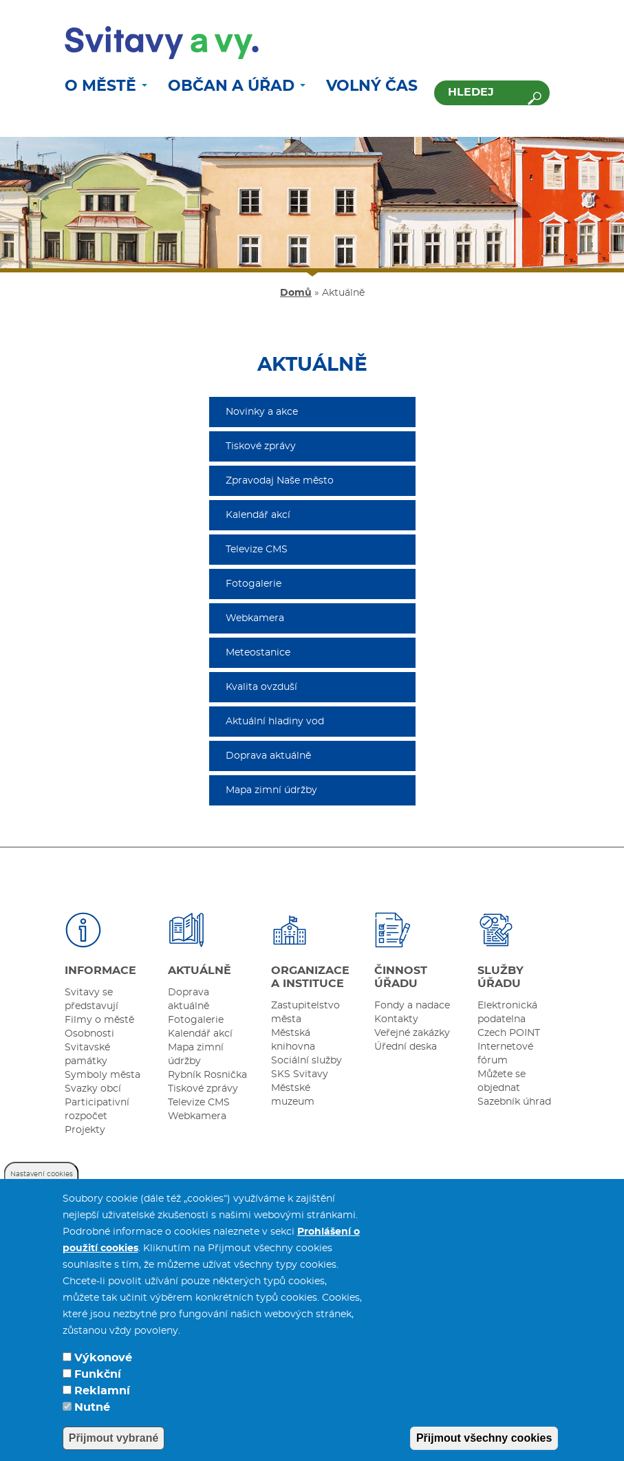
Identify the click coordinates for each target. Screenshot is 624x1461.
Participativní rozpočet (97, 1109)
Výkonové (103, 1372)
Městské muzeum (292, 1095)
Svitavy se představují (91, 999)
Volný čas (372, 86)
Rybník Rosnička (207, 1075)
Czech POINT (508, 1033)
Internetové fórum (505, 1053)
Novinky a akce (262, 412)
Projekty (85, 1130)
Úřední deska (405, 1047)
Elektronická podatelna (507, 1012)
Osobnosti (89, 1034)
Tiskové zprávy (261, 446)
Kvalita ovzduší (261, 687)
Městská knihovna (293, 1040)
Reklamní (102, 1405)
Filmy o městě (99, 1020)
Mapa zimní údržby (271, 790)
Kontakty (396, 1019)
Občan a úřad (236, 86)
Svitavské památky (87, 1054)
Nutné (92, 1421)
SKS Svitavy (299, 1074)
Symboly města (102, 1075)
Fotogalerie (253, 584)
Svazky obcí (93, 1089)
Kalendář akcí (258, 515)
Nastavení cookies (41, 1188)
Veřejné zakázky (412, 1033)
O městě (106, 86)
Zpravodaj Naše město (280, 481)
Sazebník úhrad (514, 1102)
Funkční (97, 1388)
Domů (296, 293)
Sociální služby (306, 1060)
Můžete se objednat (501, 1081)
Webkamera (255, 618)
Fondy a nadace (412, 1005)
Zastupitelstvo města (305, 1012)
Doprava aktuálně (268, 756)
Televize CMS (257, 549)
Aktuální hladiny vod (275, 721)
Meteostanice (258, 653)
